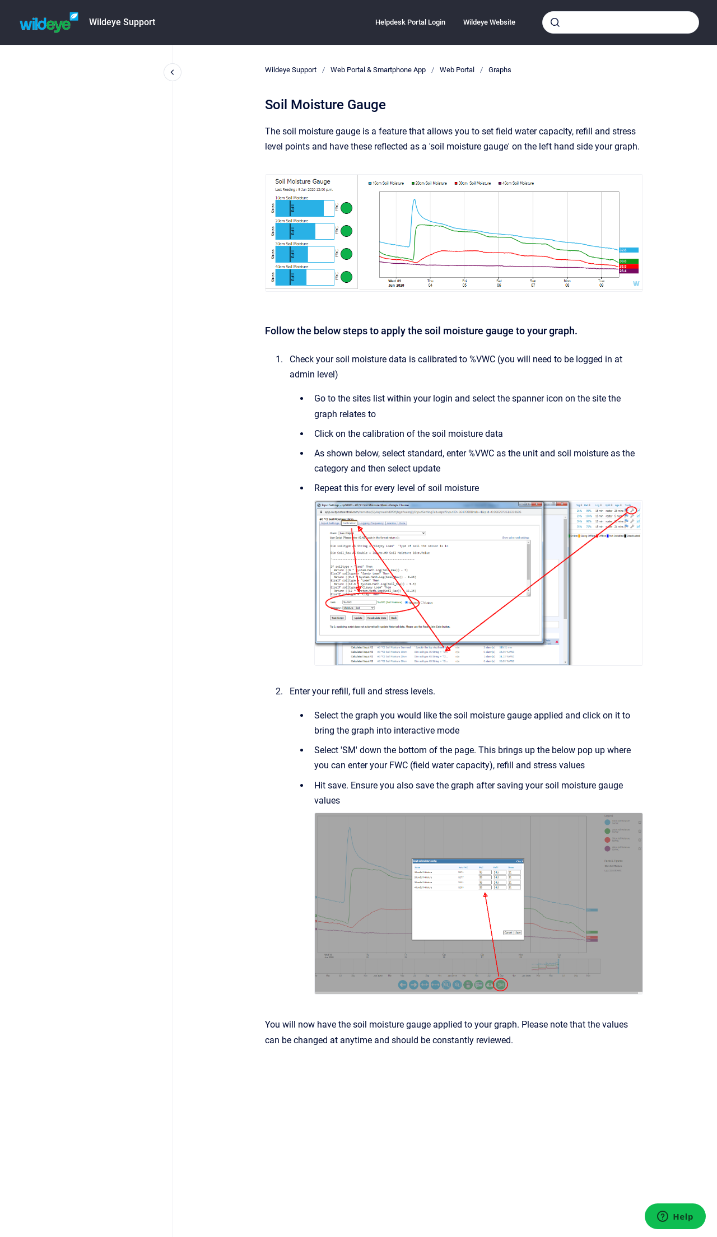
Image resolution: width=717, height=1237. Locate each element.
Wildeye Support (122, 22)
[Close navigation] (172, 72)
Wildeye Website (489, 22)
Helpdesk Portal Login (410, 22)
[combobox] (621, 22)
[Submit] (555, 22)
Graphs (499, 70)
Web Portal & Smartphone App (378, 70)
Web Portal (457, 70)
